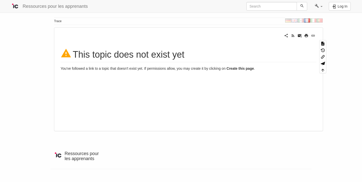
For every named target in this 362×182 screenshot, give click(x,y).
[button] (318, 6)
